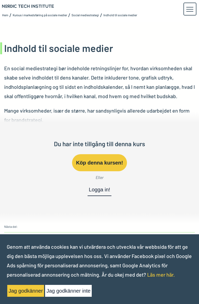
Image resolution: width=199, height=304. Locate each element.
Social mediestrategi (85, 15)
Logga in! (99, 189)
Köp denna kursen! (99, 163)
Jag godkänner (26, 291)
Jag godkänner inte (68, 291)
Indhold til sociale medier (120, 15)
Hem (5, 15)
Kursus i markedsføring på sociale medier (40, 15)
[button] (189, 9)
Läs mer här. (161, 274)
